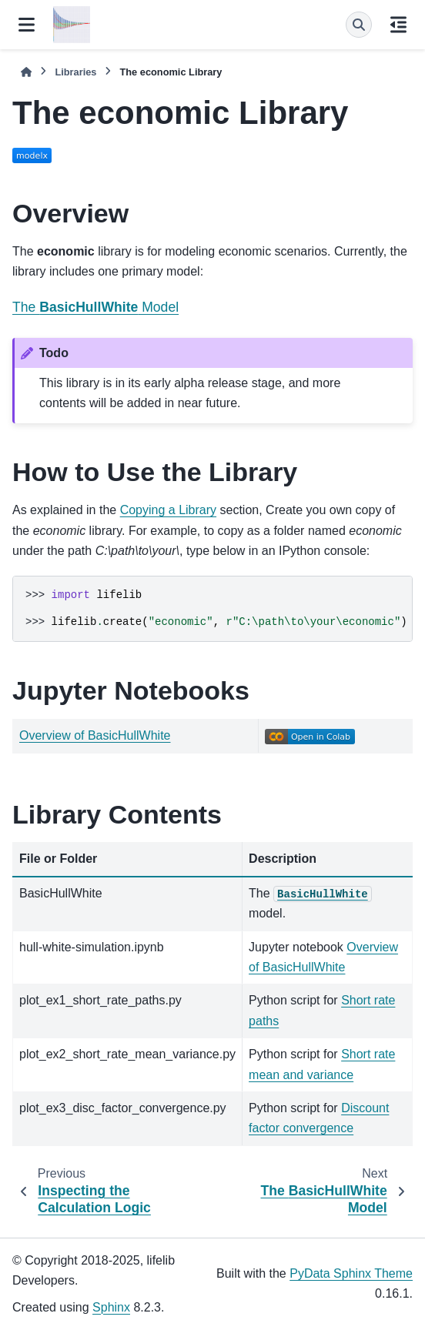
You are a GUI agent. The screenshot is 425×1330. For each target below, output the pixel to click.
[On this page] (398, 25)
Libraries (75, 72)
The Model (95, 307)
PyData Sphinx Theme (351, 1273)
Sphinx (111, 1307)
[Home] (26, 72)
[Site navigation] (26, 25)
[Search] (359, 25)
